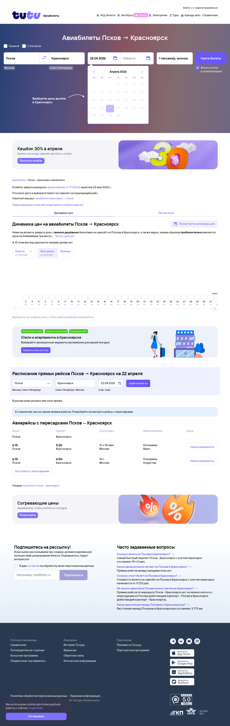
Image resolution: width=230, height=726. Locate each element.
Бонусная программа (24, 655)
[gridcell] (110, 85)
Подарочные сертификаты (27, 661)
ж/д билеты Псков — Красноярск (41, 485)
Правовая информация (85, 696)
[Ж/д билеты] (105, 15)
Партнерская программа (133, 650)
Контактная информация (80, 661)
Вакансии (70, 650)
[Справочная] (210, 15)
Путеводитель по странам (27, 650)
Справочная (18, 645)
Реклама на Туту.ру (129, 645)
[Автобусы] (125, 15)
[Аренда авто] (190, 15)
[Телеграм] (173, 640)
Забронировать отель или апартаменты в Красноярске (47, 205)
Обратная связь (74, 655)
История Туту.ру (74, 645)
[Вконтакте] (181, 640)
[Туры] (174, 15)
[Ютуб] (189, 640)
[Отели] (141, 15)
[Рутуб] (197, 640)
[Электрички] (158, 15)
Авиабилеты (19, 179)
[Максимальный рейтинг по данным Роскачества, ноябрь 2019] (181, 699)
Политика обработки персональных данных (38, 696)
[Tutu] (26, 15)
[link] (31, 161)
